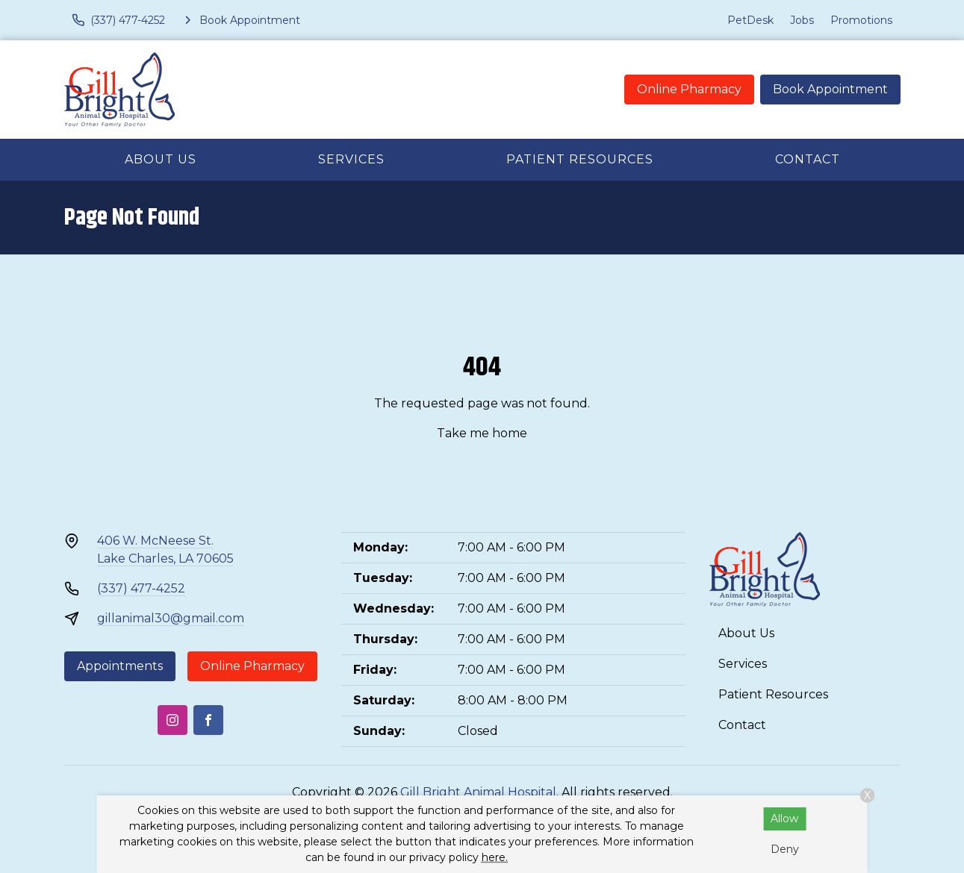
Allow (784, 818)
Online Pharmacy (689, 89)
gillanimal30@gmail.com (170, 618)
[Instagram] (172, 720)
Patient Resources (579, 159)
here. (495, 857)
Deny (785, 849)
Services (351, 159)
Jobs (802, 20)
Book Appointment (830, 89)
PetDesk (750, 20)
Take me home (482, 433)
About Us (160, 159)
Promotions (861, 20)
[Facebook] (208, 720)
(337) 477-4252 (141, 588)
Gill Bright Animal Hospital (478, 792)
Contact (807, 159)
